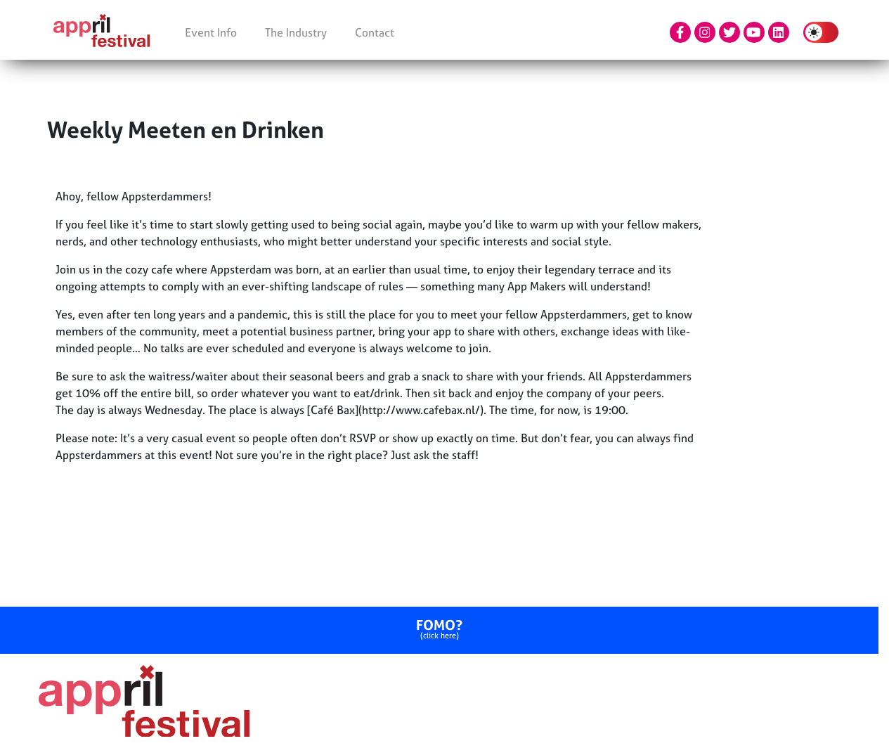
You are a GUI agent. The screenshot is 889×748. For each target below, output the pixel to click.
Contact (374, 32)
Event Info (211, 32)
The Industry (296, 32)
